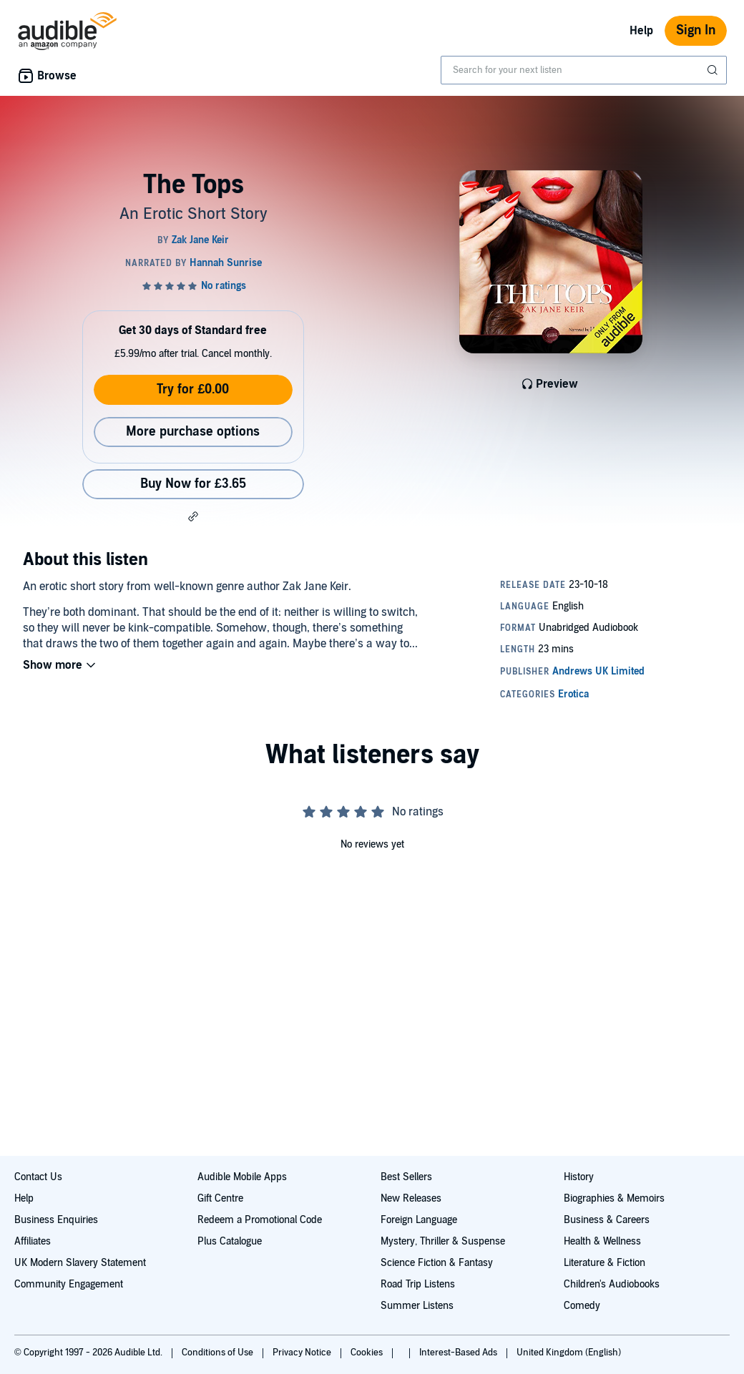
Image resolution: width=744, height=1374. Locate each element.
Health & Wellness (602, 1241)
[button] (193, 516)
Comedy (582, 1306)
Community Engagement (68, 1284)
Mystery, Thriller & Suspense (443, 1241)
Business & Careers (607, 1220)
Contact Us (38, 1177)
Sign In (695, 30)
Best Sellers (406, 1177)
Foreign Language (419, 1220)
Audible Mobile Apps (242, 1177)
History (579, 1177)
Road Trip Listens (418, 1284)
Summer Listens (417, 1306)
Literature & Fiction (604, 1263)
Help (641, 31)
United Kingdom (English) (569, 1352)
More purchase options (193, 431)
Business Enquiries (56, 1220)
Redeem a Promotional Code (259, 1220)
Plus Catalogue (229, 1241)
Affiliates (32, 1241)
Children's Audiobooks (612, 1284)
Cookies (368, 1352)
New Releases (411, 1198)
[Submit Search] (714, 70)
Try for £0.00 (193, 389)
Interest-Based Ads (459, 1352)
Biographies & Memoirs (614, 1198)
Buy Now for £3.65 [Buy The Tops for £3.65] (193, 483)
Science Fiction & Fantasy (437, 1263)
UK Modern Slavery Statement (80, 1263)
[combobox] (584, 70)
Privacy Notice (303, 1352)
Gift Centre (220, 1198)
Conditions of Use (218, 1352)
